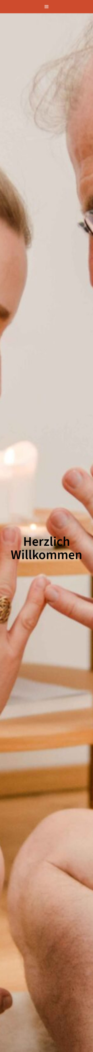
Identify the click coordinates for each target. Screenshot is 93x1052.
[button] (46, 7)
